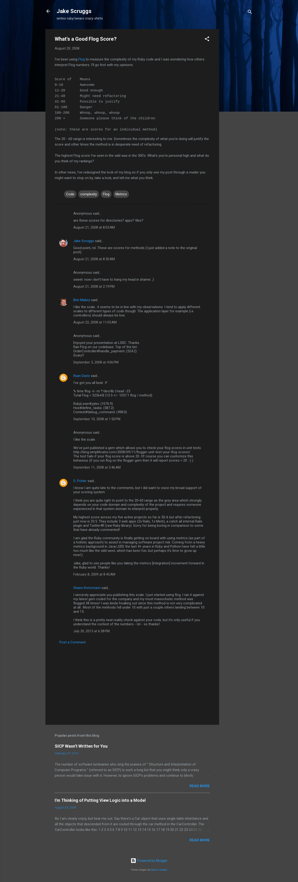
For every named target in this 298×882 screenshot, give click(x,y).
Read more (200, 786)
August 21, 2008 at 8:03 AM (94, 227)
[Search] (250, 13)
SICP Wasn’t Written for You (81, 746)
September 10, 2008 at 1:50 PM (96, 419)
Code (70, 194)
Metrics (121, 194)
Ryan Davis (81, 376)
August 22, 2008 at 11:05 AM (95, 322)
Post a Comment (72, 642)
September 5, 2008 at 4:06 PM (96, 362)
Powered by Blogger (149, 861)
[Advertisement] (238, 99)
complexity (88, 194)
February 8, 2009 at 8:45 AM (94, 574)
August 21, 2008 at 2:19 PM (94, 286)
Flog (81, 59)
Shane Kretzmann (87, 588)
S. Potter (80, 481)
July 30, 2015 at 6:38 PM (91, 631)
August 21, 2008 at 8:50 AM (94, 259)
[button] (207, 39)
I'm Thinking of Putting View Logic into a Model (100, 800)
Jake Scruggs (74, 11)
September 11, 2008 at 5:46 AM (97, 467)
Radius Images (159, 869)
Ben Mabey (81, 300)
